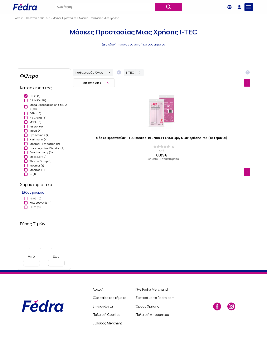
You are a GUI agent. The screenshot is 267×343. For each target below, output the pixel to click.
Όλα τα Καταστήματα (109, 297)
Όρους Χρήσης (147, 306)
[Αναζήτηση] (168, 7)
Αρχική (98, 289)
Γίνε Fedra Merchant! (152, 289)
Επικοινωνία (103, 306)
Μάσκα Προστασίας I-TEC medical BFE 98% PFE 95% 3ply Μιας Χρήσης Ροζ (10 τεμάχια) (161, 138)
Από (31, 260)
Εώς (56, 260)
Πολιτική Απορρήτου (152, 314)
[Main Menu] (248, 7)
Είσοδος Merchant (107, 323)
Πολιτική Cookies (106, 314)
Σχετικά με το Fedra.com (155, 297)
